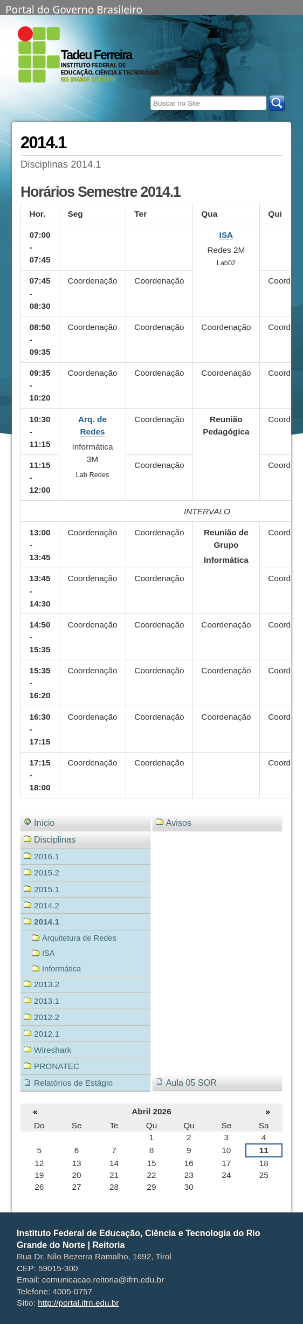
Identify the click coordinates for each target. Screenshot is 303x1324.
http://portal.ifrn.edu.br (78, 1302)
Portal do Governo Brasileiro (73, 8)
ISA (226, 234)
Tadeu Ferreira (96, 55)
